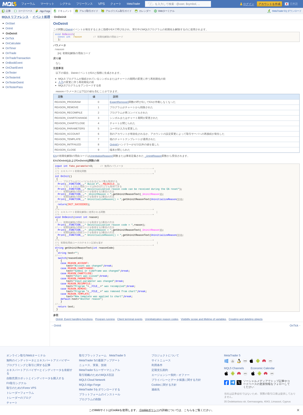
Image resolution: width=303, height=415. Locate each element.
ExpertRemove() (119, 102)
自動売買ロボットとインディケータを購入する (35, 378)
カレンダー (143, 11)
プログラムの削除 (90, 399)
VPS (101, 4)
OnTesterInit (12, 77)
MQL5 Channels (234, 368)
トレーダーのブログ (18, 397)
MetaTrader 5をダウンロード (284, 11)
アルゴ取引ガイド (86, 11)
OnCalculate (13, 43)
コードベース (23, 11)
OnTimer (10, 48)
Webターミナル (164, 11)
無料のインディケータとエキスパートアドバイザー (38, 360)
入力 (60, 82)
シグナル (65, 3)
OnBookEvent (13, 62)
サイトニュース (161, 360)
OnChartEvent (14, 67)
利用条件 (157, 365)
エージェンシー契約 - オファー (171, 374)
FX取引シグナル (16, 383)
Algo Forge (42, 11)
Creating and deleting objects (246, 319)
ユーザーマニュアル (99, 370)
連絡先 (156, 389)
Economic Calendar (263, 368)
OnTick (9, 38)
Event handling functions (78, 319)
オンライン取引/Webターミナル (26, 355)
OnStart (10, 23)
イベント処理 (41, 16)
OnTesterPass (14, 87)
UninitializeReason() (101, 155)
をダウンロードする (99, 389)
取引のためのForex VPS (21, 387)
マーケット (47, 3)
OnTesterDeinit (14, 82)
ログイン (248, 4)
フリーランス (84, 3)
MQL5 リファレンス (15, 16)
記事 (6, 11)
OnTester (11, 72)
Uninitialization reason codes (161, 319)
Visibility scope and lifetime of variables (203, 319)
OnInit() (114, 144)
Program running (105, 319)
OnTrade (10, 53)
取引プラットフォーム (102, 355)
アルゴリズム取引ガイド (116, 11)
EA (55, 155)
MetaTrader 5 (232, 355)
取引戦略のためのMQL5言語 (96, 374)
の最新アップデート (99, 360)
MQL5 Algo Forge (90, 384)
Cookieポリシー (149, 410)
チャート (11, 402)
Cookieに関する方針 (164, 384)
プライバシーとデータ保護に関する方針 (176, 379)
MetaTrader (133, 3)
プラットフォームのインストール (99, 394)
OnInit (9, 28)
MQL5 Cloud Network (92, 379)
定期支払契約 (160, 370)
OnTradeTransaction (17, 58)
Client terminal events (129, 319)
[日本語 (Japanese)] (291, 3)
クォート (115, 3)
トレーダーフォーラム (20, 392)
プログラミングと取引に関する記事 (28, 365)
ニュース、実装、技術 (93, 365)
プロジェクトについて (165, 355)
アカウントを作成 (269, 4)
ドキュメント (62, 11)
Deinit (69, 29)
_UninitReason (153, 155)
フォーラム (28, 3)
